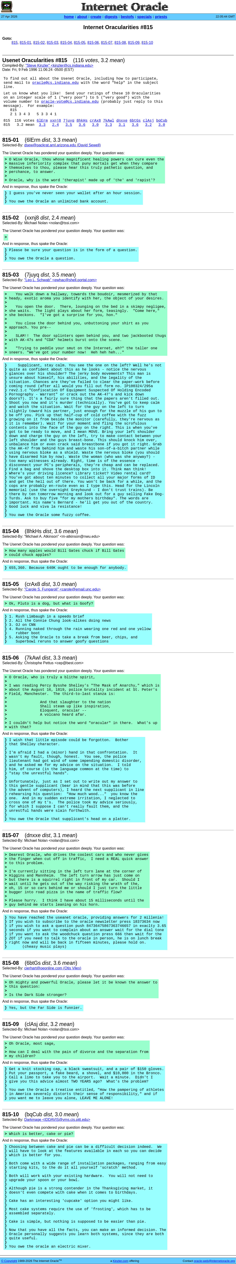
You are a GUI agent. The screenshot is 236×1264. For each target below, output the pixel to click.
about (82, 17)
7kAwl (108, 121)
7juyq (68, 121)
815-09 (133, 43)
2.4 (55, 125)
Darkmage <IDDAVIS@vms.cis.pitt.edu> (57, 1120)
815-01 (25, 43)
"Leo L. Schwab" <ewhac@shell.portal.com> (60, 280)
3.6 (82, 125)
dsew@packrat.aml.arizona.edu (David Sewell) (62, 145)
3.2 (148, 125)
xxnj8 (55, 121)
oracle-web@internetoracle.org (214, 1261)
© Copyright (9, 1261)
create (95, 17)
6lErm (42, 121)
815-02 (39, 43)
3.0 (95, 125)
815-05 (79, 43)
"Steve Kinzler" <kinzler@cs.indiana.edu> (59, 65)
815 (15, 43)
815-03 (52, 43)
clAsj (148, 121)
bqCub (161, 121)
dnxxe (121, 121)
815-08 (120, 43)
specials (144, 17)
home (69, 17)
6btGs (135, 121)
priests (161, 17)
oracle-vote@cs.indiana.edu (70, 102)
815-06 (93, 43)
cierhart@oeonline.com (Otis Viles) (52, 968)
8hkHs (82, 121)
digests (111, 17)
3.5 (68, 125)
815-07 (106, 43)
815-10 (147, 43)
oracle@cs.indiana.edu (55, 83)
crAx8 (95, 121)
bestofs (127, 17)
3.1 (121, 125)
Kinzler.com (120, 1261)
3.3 (42, 125)
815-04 (66, 43)
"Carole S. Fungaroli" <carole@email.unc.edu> (62, 589)
